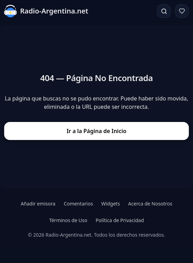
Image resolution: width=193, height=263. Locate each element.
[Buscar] (164, 11)
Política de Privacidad (120, 220)
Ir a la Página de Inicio (96, 131)
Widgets (110, 203)
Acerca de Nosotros (150, 203)
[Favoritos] (182, 11)
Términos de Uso (68, 220)
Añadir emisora (38, 203)
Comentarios (78, 203)
